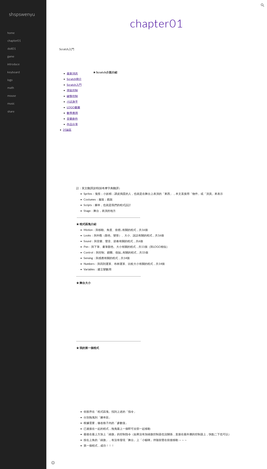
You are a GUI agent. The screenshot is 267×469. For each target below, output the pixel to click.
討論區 (67, 129)
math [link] (10, 87)
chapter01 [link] (14, 40)
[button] (262, 5)
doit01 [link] (11, 48)
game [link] (10, 56)
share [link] (10, 111)
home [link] (11, 32)
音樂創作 (72, 118)
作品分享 (72, 124)
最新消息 (72, 73)
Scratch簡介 (74, 79)
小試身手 (72, 101)
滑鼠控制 (72, 90)
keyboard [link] (13, 72)
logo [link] (10, 80)
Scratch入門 (74, 84)
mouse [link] (11, 95)
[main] (157, 23)
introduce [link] (13, 64)
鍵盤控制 (72, 96)
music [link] (11, 103)
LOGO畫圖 (73, 107)
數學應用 (72, 113)
